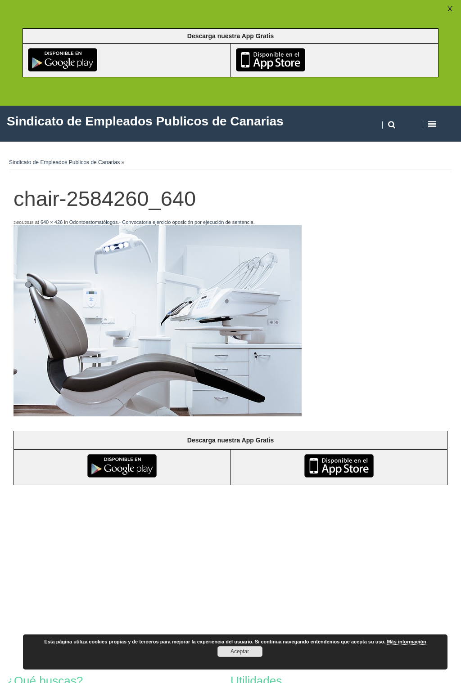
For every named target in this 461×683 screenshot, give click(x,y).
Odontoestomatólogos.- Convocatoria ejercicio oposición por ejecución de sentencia (161, 222)
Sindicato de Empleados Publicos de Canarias (64, 162)
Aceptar (239, 651)
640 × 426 (52, 222)
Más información (406, 641)
